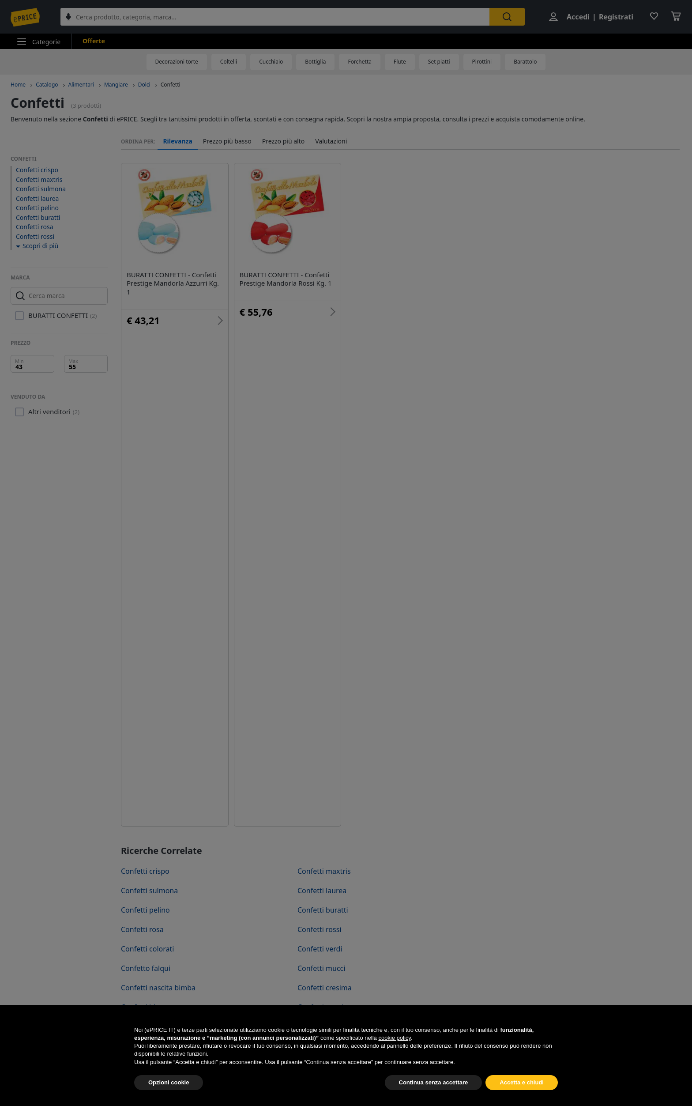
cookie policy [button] (394, 1050)
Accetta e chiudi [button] (522, 1094)
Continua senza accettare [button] (433, 1094)
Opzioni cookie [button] (168, 1094)
